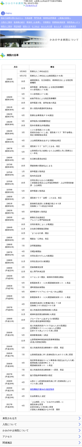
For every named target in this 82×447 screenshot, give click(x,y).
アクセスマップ (31, 5)
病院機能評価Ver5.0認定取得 (42, 389)
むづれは (35, 26)
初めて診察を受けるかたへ (12, 18)
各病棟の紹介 (19, 22)
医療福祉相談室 (58, 22)
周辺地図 (17, 26)
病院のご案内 (6, 26)
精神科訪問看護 (49, 18)
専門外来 (37, 18)
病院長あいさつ (73, 22)
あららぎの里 (46, 26)
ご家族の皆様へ (64, 18)
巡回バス (26, 26)
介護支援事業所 (69, 26)
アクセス (7, 436)
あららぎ (57, 26)
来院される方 (10, 418)
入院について (10, 424)
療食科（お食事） (34, 22)
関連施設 (7, 442)
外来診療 (28, 18)
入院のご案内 (6, 22)
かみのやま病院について (16, 430)
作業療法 (47, 22)
